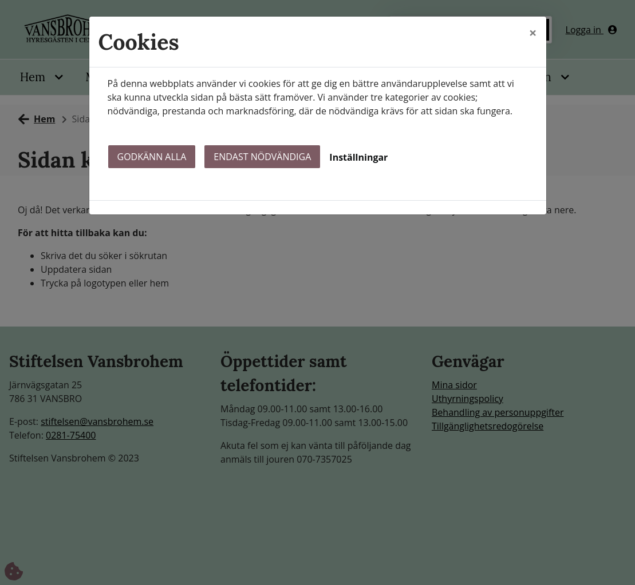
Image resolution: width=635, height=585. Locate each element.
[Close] (533, 33)
